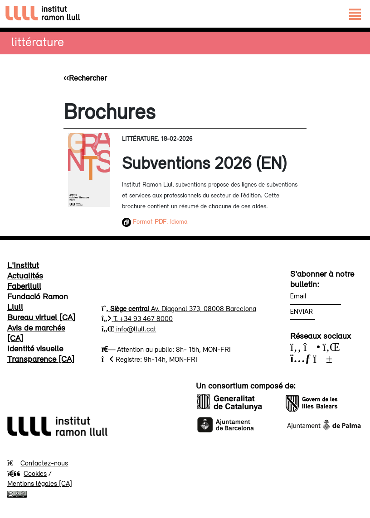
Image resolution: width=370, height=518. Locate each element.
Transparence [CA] (40, 359)
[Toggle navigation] (355, 14)
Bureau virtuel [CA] (41, 317)
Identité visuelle (35, 348)
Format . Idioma (155, 221)
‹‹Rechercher (85, 77)
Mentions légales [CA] (39, 483)
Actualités (25, 275)
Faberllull (24, 286)
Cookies (27, 473)
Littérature (37, 41)
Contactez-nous (44, 463)
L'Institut (23, 265)
